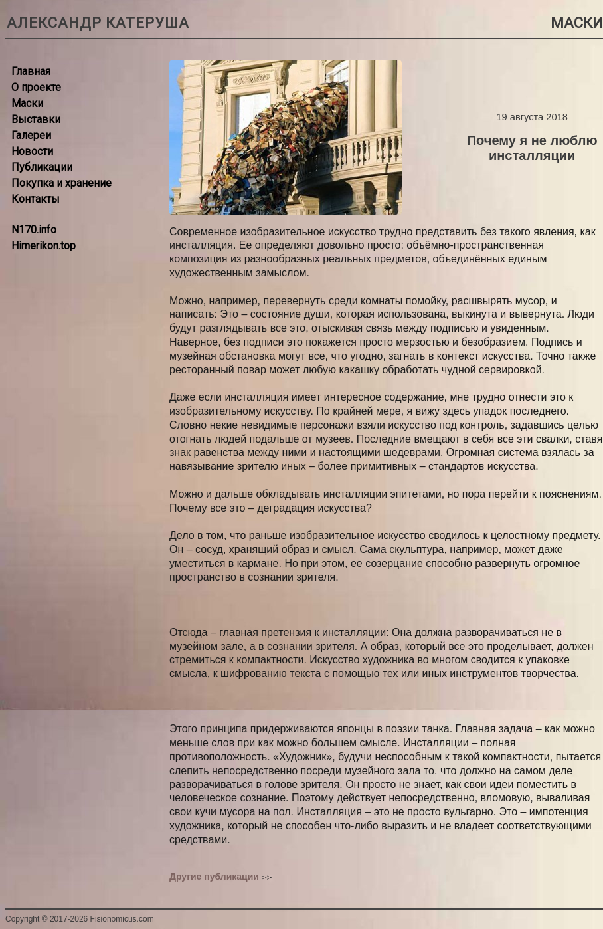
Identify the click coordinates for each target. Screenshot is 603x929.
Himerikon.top (43, 245)
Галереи (31, 135)
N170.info (33, 229)
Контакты (35, 199)
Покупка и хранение (61, 183)
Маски (27, 103)
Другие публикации (214, 876)
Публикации (41, 167)
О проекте (36, 87)
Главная (30, 71)
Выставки (35, 119)
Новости (32, 151)
